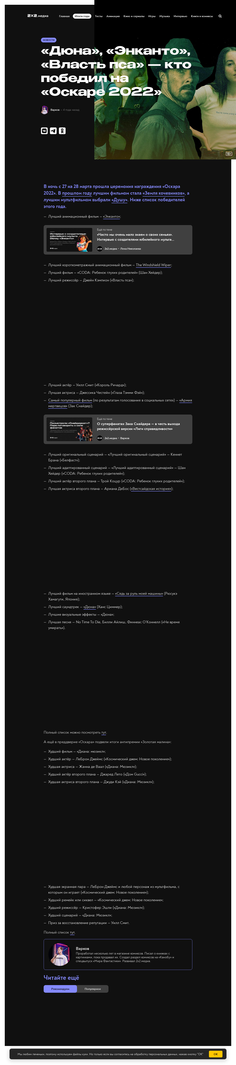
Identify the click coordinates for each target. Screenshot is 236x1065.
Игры (152, 16)
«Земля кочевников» (164, 193)
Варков (55, 110)
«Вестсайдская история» (151, 488)
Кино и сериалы (134, 16)
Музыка (164, 16)
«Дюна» (89, 606)
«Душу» (119, 200)
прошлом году (77, 193)
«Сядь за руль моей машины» (139, 593)
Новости (49, 40)
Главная (64, 16)
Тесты (99, 16)
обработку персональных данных (155, 1054)
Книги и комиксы (202, 16)
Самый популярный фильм (70, 400)
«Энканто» (111, 216)
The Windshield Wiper (153, 265)
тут (103, 732)
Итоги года (83, 16)
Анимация (113, 16)
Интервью (181, 16)
